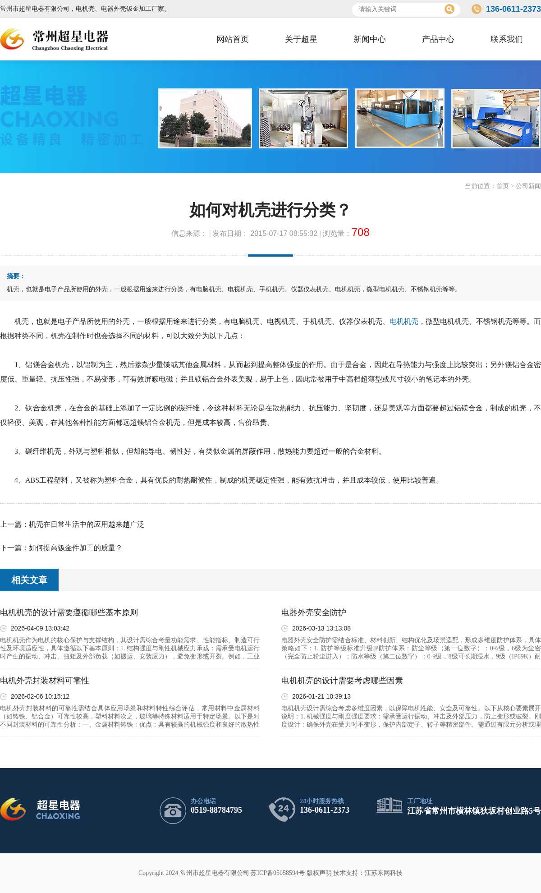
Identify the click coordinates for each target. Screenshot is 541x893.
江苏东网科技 (384, 873)
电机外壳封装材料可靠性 (44, 680)
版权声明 (319, 873)
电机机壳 (404, 321)
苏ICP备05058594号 (278, 873)
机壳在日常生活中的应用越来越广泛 (86, 524)
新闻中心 (369, 39)
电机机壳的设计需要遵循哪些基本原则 (69, 612)
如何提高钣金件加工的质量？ (76, 548)
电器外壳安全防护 (313, 612)
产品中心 (438, 39)
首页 (502, 186)
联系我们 (507, 39)
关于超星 (301, 39)
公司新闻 (528, 186)
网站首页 (232, 39)
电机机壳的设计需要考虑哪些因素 (342, 680)
